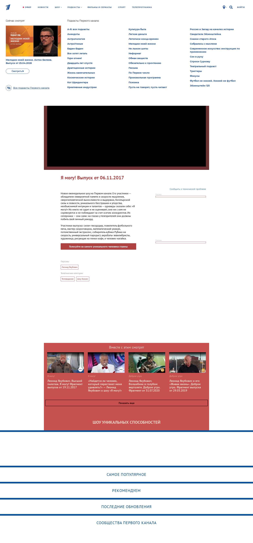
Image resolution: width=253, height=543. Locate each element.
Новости (43, 7)
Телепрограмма (142, 7)
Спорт (122, 7)
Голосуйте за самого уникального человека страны (98, 246)
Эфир (28, 7)
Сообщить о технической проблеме (188, 189)
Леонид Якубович (69, 267)
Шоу (58, 7)
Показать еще (126, 403)
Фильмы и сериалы (99, 7)
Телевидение (68, 279)
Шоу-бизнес (82, 279)
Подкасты (74, 7)
